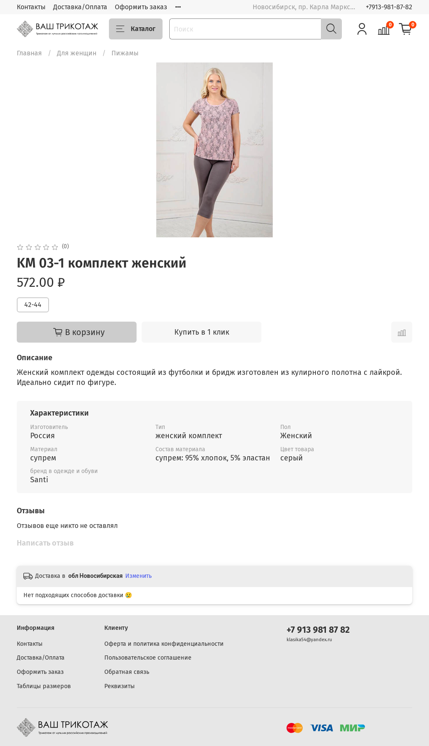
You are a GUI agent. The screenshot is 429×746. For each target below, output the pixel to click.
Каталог (135, 29)
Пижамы (125, 53)
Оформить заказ (141, 7)
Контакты (31, 7)
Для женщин (76, 53)
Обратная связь (126, 672)
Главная (29, 53)
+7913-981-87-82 (389, 7)
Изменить (138, 576)
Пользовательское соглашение (147, 657)
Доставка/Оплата (80, 7)
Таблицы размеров (44, 686)
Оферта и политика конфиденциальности (164, 643)
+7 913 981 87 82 (318, 630)
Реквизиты (119, 686)
